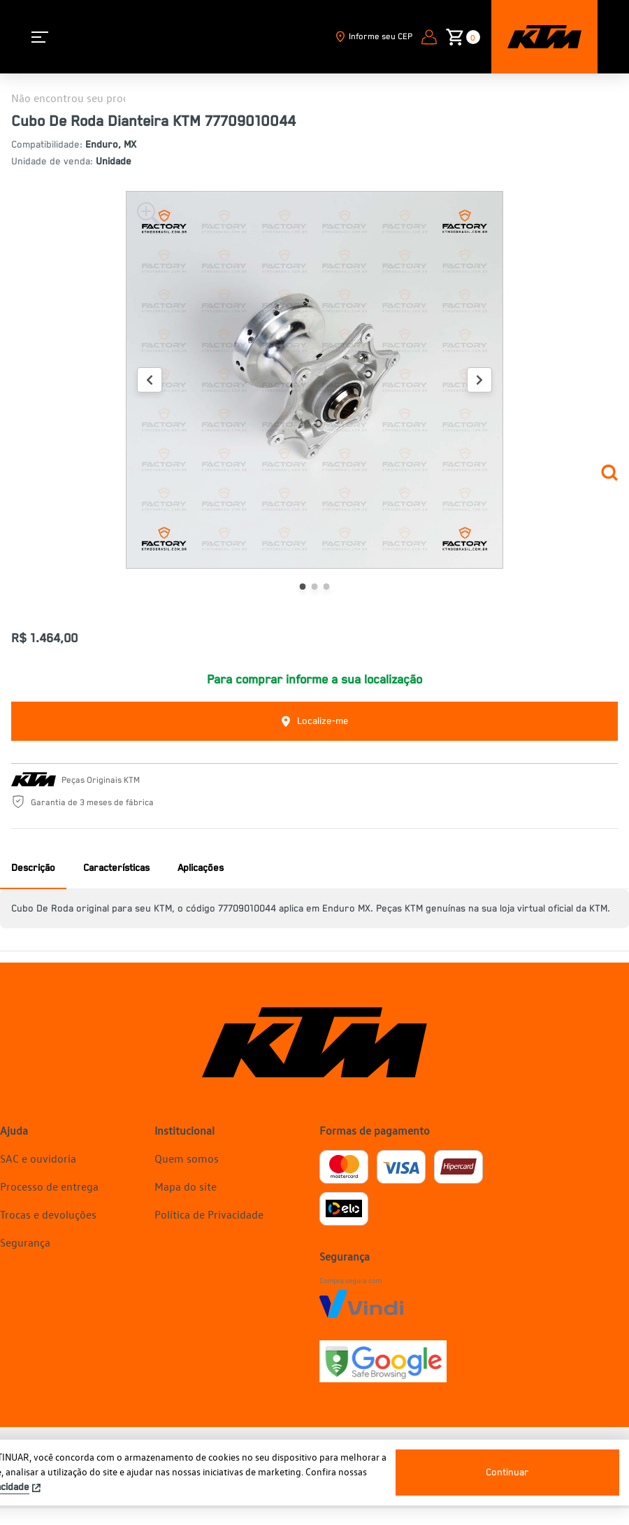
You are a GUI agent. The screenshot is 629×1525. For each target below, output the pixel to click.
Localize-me (314, 722)
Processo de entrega (49, 1186)
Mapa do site (185, 1186)
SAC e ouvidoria (38, 1158)
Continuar (507, 1472)
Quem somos (186, 1158)
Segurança (25, 1242)
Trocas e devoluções (48, 1214)
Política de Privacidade (208, 1214)
